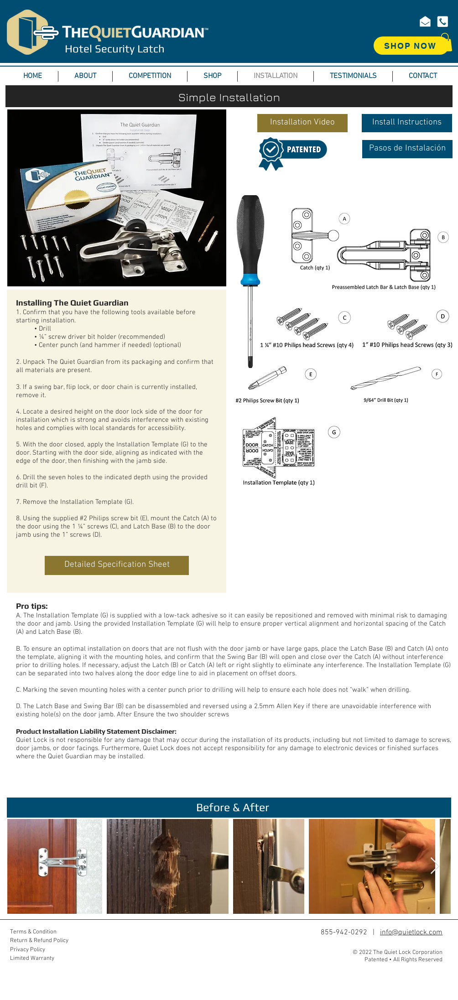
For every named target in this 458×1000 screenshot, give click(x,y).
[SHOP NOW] (411, 45)
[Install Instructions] (407, 123)
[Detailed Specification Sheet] (117, 565)
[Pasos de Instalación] (407, 149)
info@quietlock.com (411, 932)
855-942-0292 (344, 932)
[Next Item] (435, 866)
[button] (445, 42)
